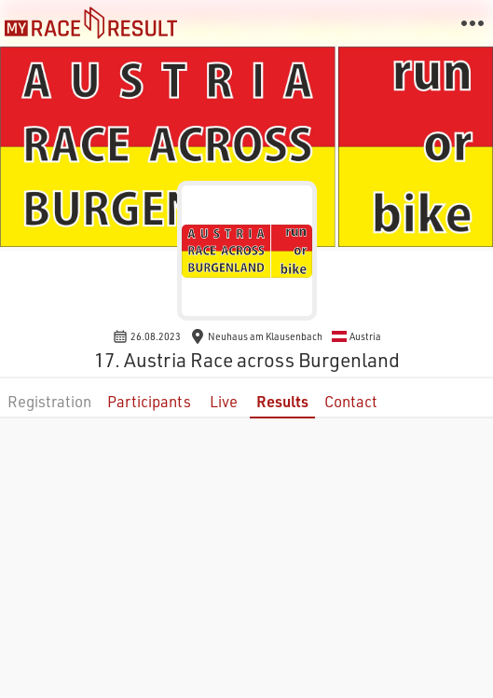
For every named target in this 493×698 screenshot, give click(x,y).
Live (224, 401)
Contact (350, 401)
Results (282, 401)
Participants (149, 401)
